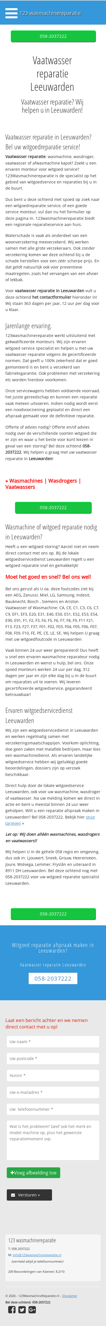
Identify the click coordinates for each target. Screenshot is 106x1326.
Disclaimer (69, 1296)
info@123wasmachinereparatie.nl (37, 1255)
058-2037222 (53, 36)
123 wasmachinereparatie (50, 13)
